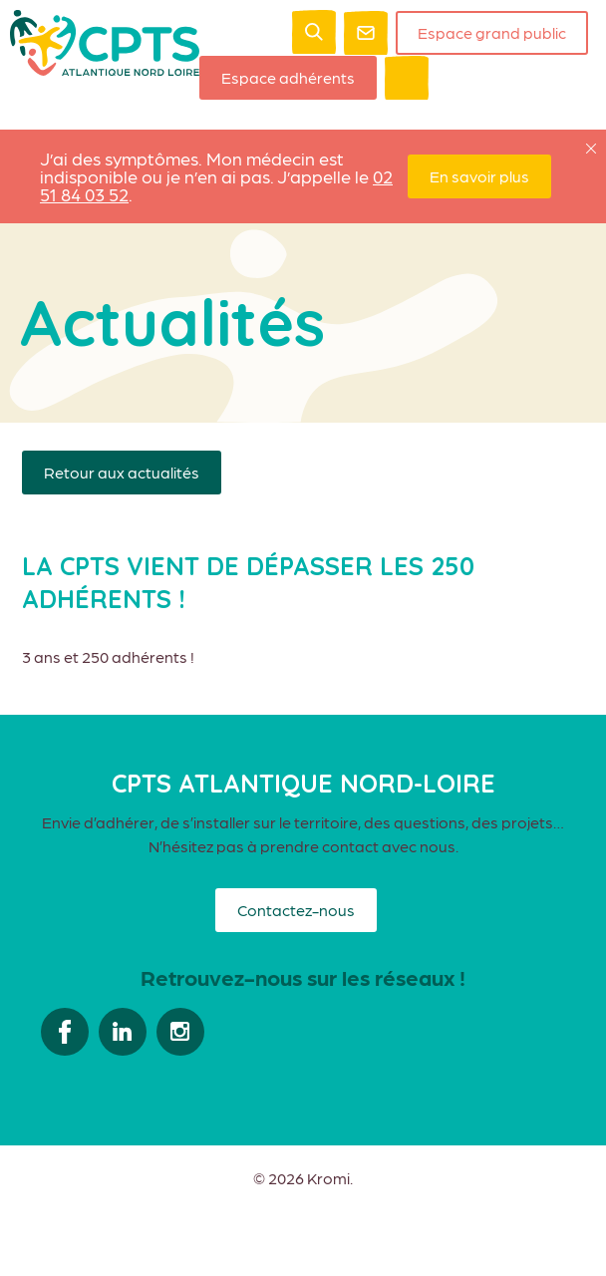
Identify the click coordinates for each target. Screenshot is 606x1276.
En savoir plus (479, 175)
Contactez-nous (296, 909)
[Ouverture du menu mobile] (407, 78)
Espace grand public (492, 32)
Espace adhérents (288, 77)
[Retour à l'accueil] (104, 69)
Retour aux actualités (121, 472)
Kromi (328, 1178)
